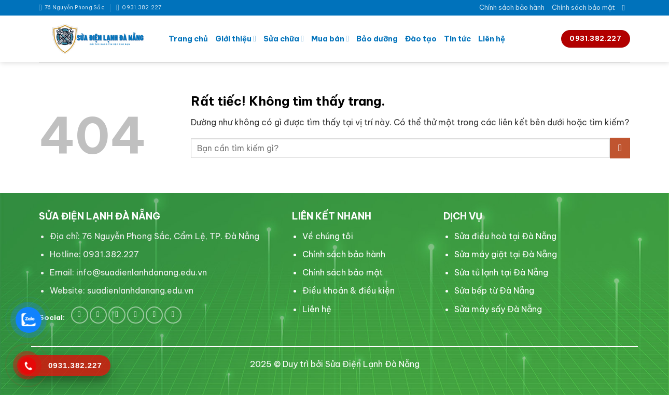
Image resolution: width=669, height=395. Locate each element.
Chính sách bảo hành (512, 7)
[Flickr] (173, 315)
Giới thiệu (235, 38)
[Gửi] (620, 148)
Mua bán (330, 38)
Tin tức (457, 38)
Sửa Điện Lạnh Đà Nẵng (372, 364)
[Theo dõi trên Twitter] (98, 315)
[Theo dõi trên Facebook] (79, 315)
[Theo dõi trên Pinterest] (117, 315)
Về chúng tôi (327, 236)
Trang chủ (188, 38)
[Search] (626, 8)
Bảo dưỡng (377, 38)
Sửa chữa (283, 38)
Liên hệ (491, 38)
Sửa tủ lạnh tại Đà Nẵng (501, 272)
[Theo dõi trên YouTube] (154, 315)
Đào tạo (421, 38)
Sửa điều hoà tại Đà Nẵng (505, 236)
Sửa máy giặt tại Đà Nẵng (505, 254)
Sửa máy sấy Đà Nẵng (498, 309)
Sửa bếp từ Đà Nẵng (494, 290)
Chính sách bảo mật (583, 7)
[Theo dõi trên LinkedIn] (135, 315)
